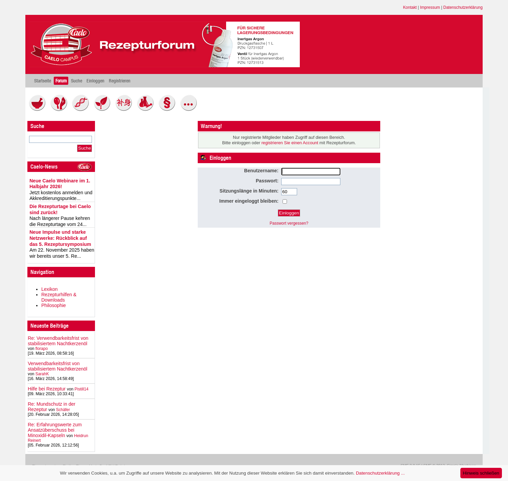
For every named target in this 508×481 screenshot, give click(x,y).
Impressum (430, 7)
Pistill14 (82, 389)
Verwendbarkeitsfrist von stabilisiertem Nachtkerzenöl (57, 366)
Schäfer (63, 409)
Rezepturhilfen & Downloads (58, 297)
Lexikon (49, 289)
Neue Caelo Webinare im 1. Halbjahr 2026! (59, 183)
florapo (41, 348)
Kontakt (410, 7)
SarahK (42, 374)
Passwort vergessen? (289, 223)
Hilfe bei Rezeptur (47, 388)
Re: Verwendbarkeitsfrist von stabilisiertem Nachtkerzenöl (58, 340)
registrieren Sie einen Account (289, 143)
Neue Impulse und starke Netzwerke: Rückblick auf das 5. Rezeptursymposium (60, 238)
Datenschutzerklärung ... (380, 473)
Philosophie (53, 305)
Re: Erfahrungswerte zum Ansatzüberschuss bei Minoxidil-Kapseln (55, 430)
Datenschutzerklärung (463, 7)
